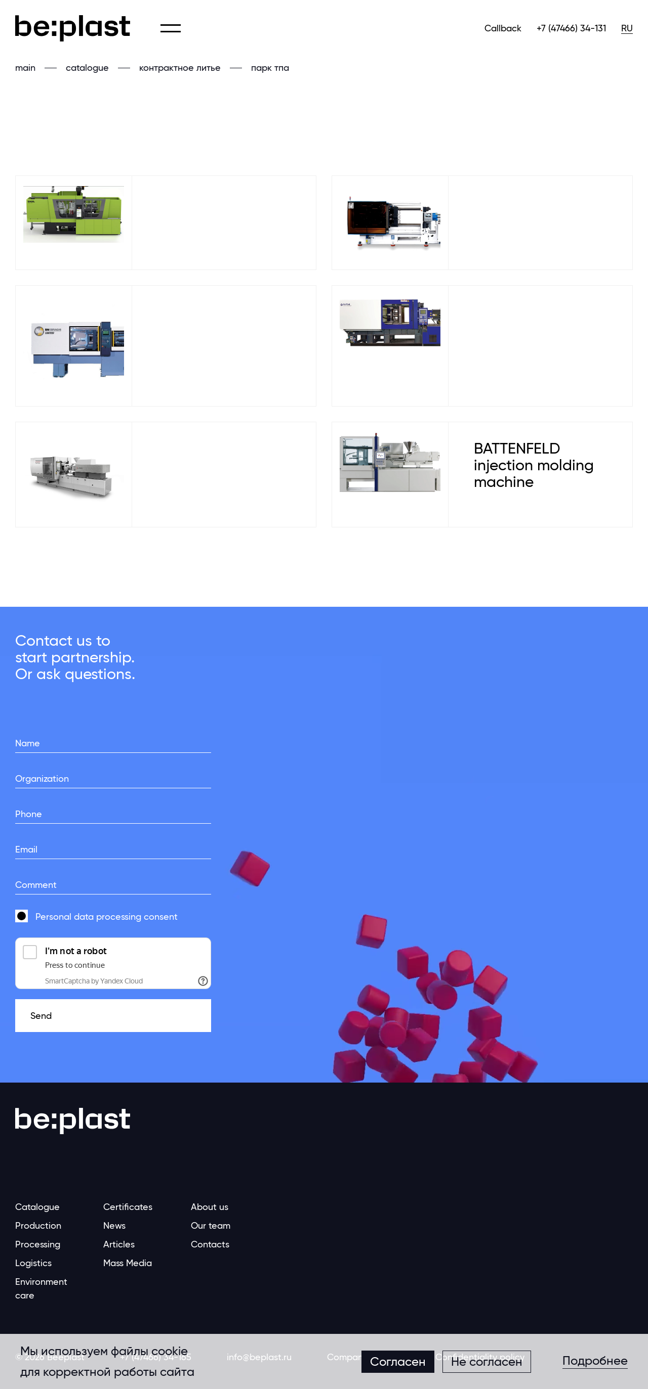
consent (106, 916)
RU (627, 28)
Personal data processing (88, 916)
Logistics (33, 1263)
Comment (36, 884)
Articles (119, 1244)
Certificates (127, 1206)
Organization (42, 778)
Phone (28, 814)
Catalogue (37, 1206)
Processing (37, 1244)
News (114, 1225)
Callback (502, 28)
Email (26, 849)
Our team (210, 1225)
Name (27, 743)
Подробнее (595, 1361)
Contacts (210, 1244)
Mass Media (127, 1263)
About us (209, 1206)
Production (38, 1225)
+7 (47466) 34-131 (571, 28)
